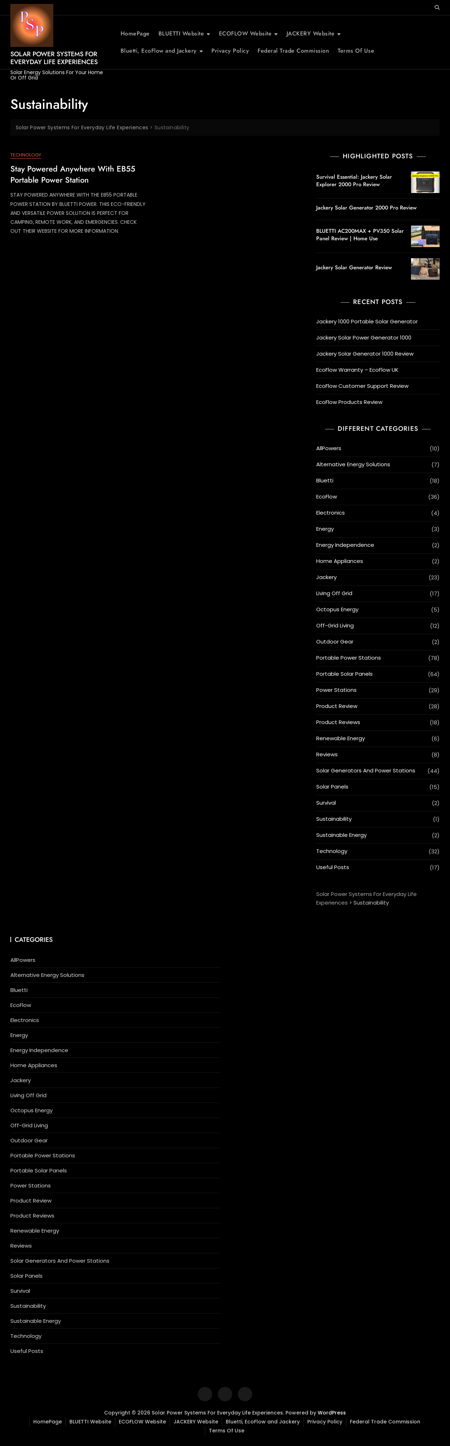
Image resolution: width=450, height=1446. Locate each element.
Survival (326, 802)
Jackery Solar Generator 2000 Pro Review (366, 208)
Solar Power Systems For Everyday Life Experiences (54, 58)
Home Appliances (339, 561)
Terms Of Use (356, 51)
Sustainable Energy (341, 835)
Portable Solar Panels (344, 674)
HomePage (135, 33)
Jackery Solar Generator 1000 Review (365, 353)
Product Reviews (338, 722)
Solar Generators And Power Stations (365, 770)
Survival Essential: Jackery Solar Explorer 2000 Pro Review (354, 180)
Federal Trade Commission (293, 51)
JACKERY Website (311, 33)
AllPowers (328, 448)
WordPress (332, 1412)
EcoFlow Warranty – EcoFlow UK (357, 369)
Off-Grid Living (335, 625)
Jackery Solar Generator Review (354, 267)
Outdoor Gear (334, 641)
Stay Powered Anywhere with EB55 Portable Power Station (72, 174)
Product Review (336, 706)
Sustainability (334, 819)
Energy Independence (345, 545)
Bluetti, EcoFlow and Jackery (159, 51)
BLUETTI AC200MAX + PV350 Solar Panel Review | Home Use (360, 234)
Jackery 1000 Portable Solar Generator (367, 321)
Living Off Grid (334, 593)
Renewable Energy (340, 738)
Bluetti (324, 480)
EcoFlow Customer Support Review (362, 386)
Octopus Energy (337, 609)
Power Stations (336, 690)
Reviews (327, 754)
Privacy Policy (230, 51)
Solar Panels (332, 786)
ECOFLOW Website (245, 33)
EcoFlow (326, 496)
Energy (325, 528)
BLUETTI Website (181, 33)
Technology (25, 154)
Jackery (326, 577)
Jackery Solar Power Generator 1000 (363, 337)
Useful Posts (332, 867)
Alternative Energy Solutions (353, 464)
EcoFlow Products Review (349, 402)
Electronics (330, 512)
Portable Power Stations (348, 657)
